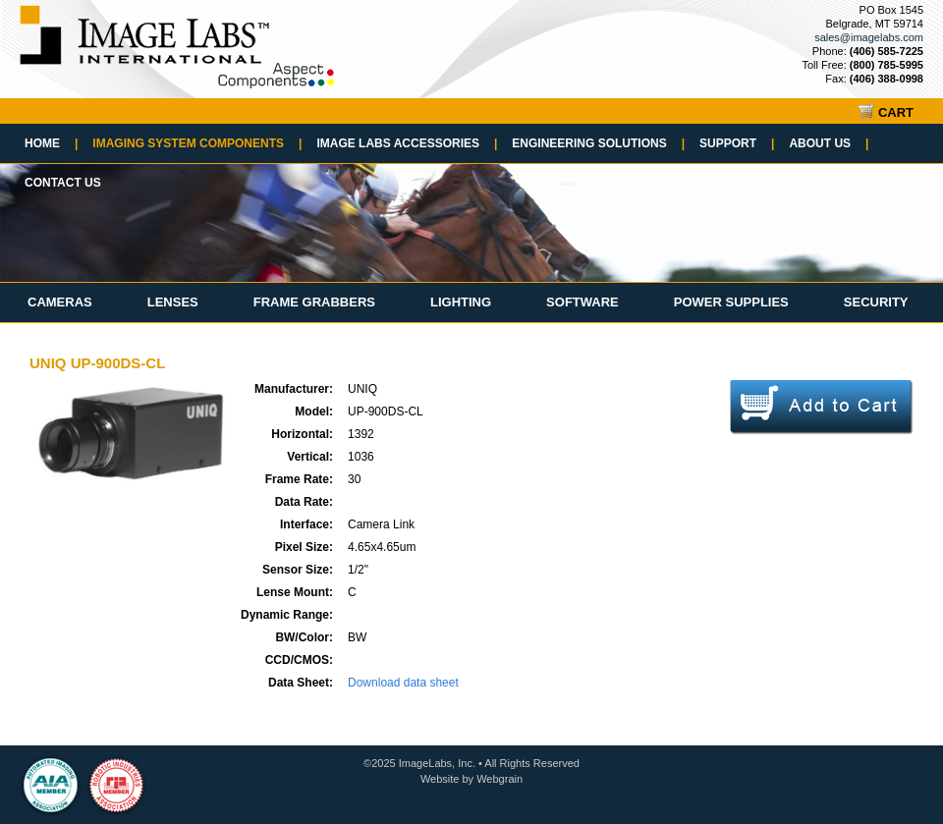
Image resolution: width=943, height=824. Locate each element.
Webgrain (499, 779)
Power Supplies (731, 302)
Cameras (60, 302)
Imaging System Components (197, 143)
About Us (828, 143)
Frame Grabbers (314, 302)
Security (876, 302)
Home (51, 143)
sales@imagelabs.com (868, 37)
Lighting (460, 302)
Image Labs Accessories (406, 143)
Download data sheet (403, 682)
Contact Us (63, 183)
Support (736, 143)
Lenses (172, 302)
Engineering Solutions (598, 143)
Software (582, 302)
